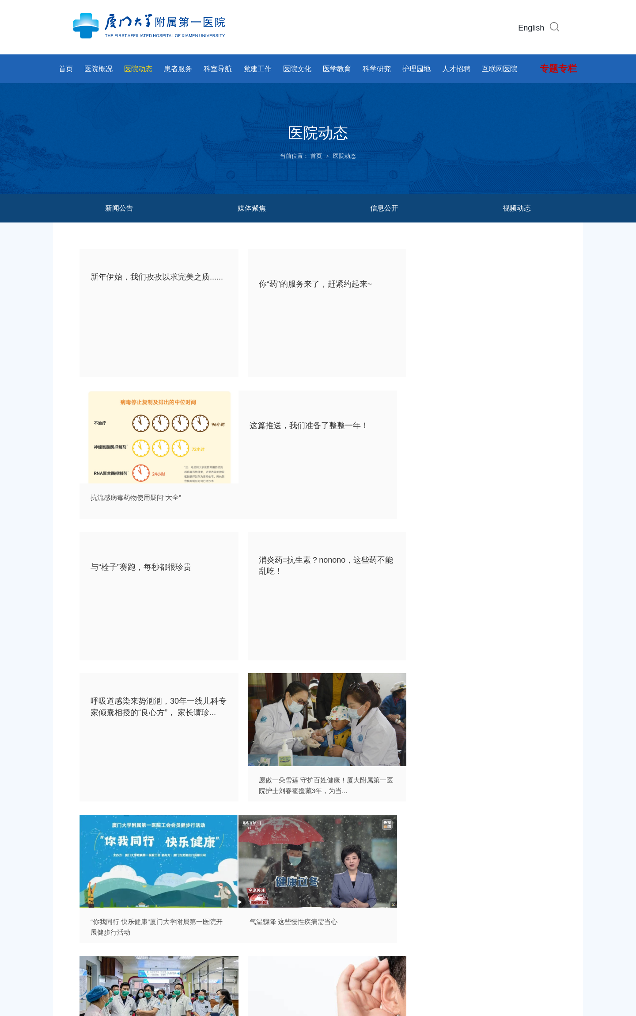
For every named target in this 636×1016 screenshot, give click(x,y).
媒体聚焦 (252, 208)
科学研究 (377, 69)
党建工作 (257, 69)
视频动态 (517, 208)
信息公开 (384, 208)
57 (397, 834)
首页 (66, 69)
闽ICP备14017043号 (266, 971)
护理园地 (416, 69)
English (531, 27)
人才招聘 (456, 69)
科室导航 (218, 69)
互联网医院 (499, 69)
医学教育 (337, 69)
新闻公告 (119, 208)
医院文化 (297, 69)
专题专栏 (558, 68)
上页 (217, 834)
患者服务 (178, 69)
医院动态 (138, 69)
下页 (420, 834)
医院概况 (98, 69)
